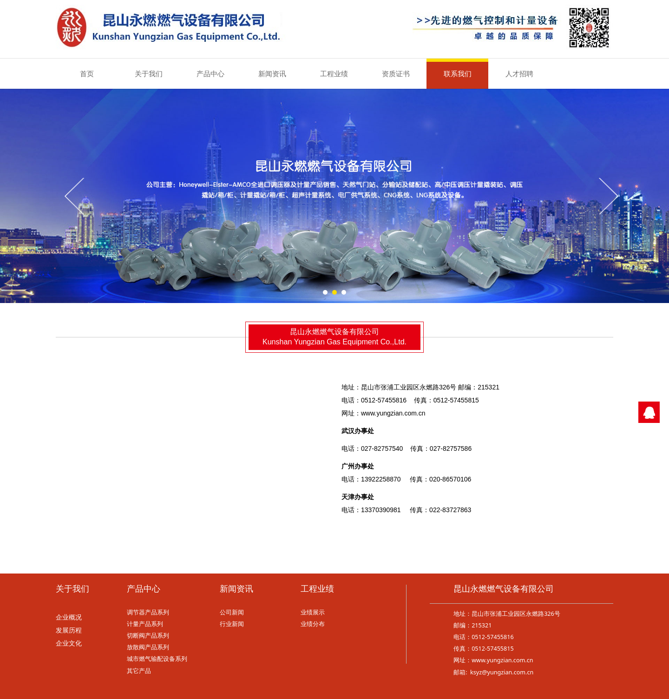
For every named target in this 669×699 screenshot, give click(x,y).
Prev (75, 196)
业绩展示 (313, 612)
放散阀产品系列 (148, 647)
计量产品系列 (145, 624)
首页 (87, 73)
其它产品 (139, 671)
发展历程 (69, 630)
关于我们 (149, 73)
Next (607, 196)
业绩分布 (313, 624)
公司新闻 (232, 612)
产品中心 (210, 73)
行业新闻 (232, 624)
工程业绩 (334, 73)
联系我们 (458, 73)
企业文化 (69, 643)
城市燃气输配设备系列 (157, 659)
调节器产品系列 (148, 612)
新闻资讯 (272, 73)
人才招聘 (519, 73)
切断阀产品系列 (148, 636)
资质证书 (396, 73)
